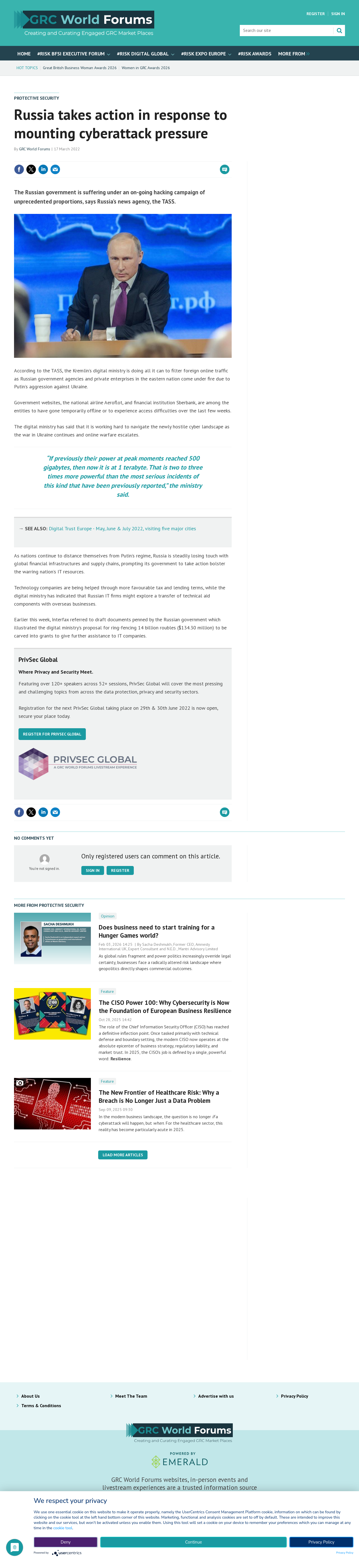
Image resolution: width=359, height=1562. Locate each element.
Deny (65, 1542)
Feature (107, 991)
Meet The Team (131, 1396)
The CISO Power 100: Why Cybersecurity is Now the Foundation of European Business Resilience (165, 1006)
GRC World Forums (34, 148)
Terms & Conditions (41, 1405)
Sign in (93, 870)
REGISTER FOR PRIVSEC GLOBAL (52, 734)
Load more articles (123, 1154)
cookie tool (62, 1528)
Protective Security (36, 98)
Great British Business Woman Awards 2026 (80, 67)
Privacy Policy (294, 1396)
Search (339, 30)
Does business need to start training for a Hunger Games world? (157, 931)
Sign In (338, 13)
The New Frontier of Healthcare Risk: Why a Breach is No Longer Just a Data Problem (159, 1096)
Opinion (107, 916)
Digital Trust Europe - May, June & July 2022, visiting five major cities (122, 528)
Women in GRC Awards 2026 (146, 67)
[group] (292, 53)
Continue (193, 1542)
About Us (30, 1396)
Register (316, 13)
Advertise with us (216, 1396)
